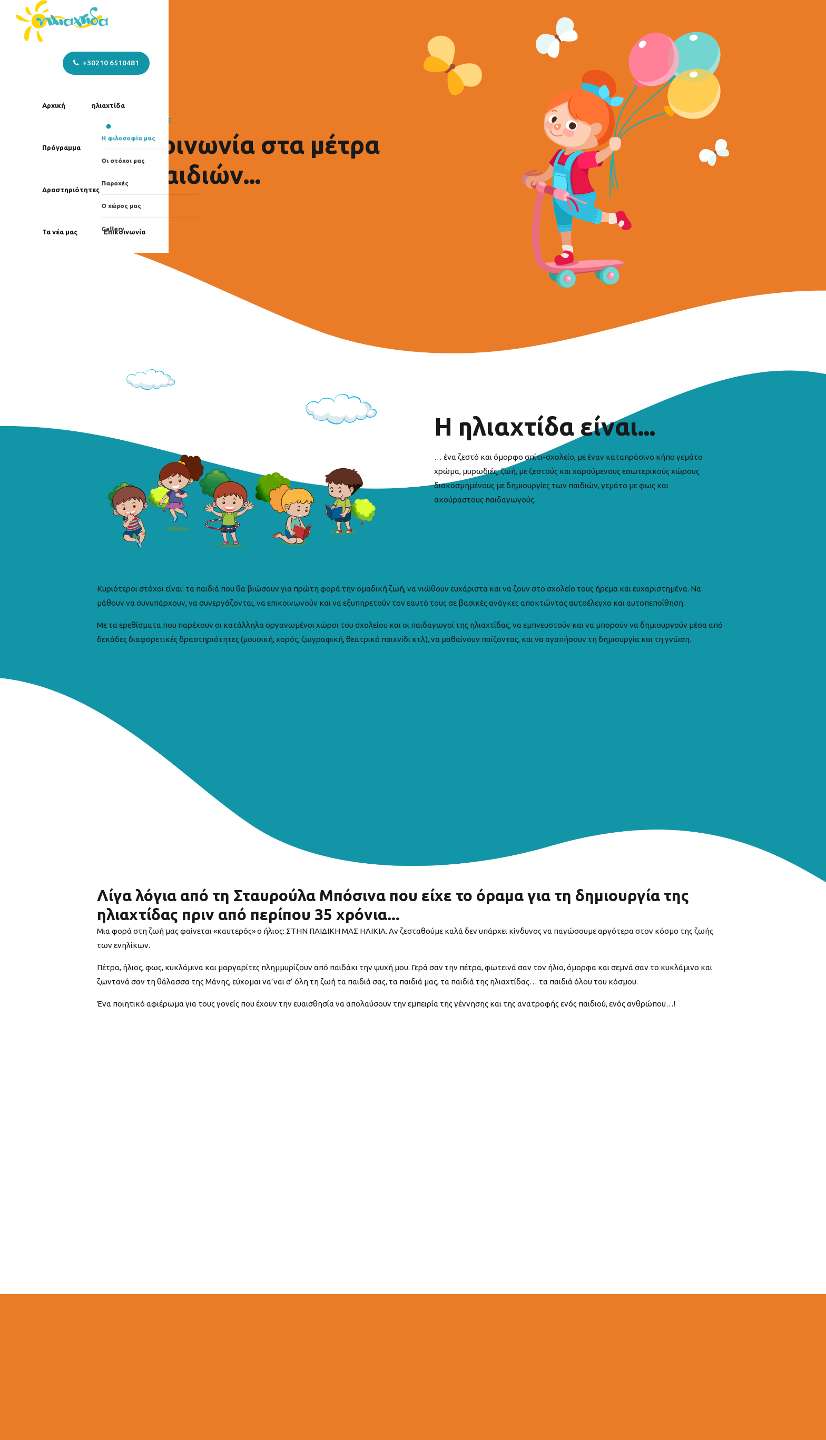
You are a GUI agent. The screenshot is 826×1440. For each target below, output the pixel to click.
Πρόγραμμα (377, 21)
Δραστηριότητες (451, 21)
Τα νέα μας (524, 21)
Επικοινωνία (588, 21)
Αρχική (260, 21)
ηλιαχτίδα (314, 21)
